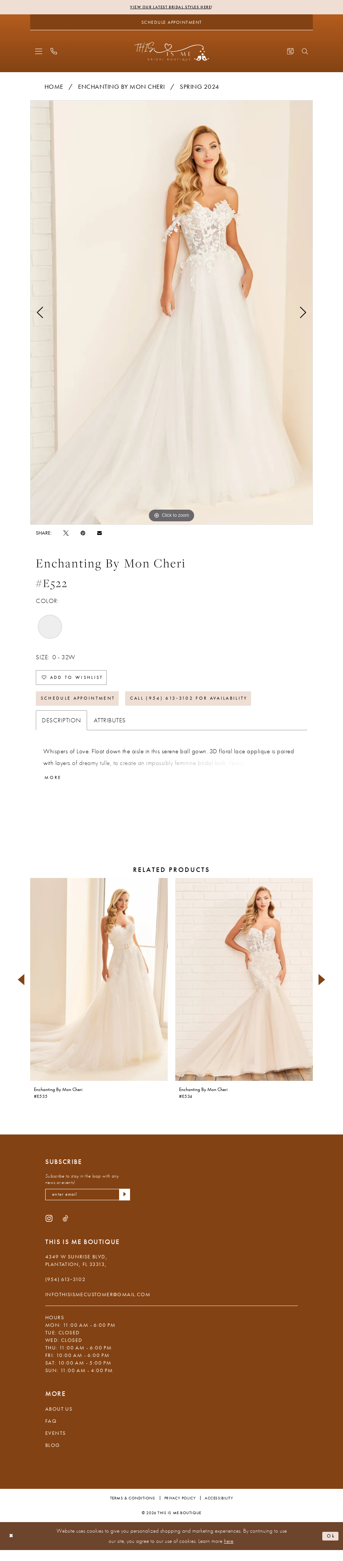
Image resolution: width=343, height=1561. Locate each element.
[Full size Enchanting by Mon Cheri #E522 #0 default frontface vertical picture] (171, 313)
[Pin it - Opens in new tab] (83, 533)
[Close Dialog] (12, 1546)
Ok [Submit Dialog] (330, 1546)
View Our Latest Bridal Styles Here (170, 8)
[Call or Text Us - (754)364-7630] (53, 52)
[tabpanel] (171, 313)
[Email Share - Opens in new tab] (99, 533)
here (228, 1552)
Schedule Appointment (85, 705)
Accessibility (219, 1509)
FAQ (51, 1431)
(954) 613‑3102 (65, 1290)
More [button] (55, 786)
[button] (38, 52)
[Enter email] (87, 1205)
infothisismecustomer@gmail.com (97, 1305)
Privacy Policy (180, 1509)
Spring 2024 (199, 87)
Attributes (110, 728)
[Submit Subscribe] (123, 1205)
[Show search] (305, 52)
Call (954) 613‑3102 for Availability (214, 705)
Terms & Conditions (132, 1509)
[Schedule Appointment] (171, 23)
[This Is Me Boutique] (171, 52)
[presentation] (99, 988)
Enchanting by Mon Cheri (121, 87)
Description (61, 728)
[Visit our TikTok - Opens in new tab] (65, 1229)
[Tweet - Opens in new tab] (66, 533)
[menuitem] (38, 52)
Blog (52, 1456)
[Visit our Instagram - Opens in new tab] (49, 1229)
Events (55, 1443)
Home (53, 87)
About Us (58, 1419)
